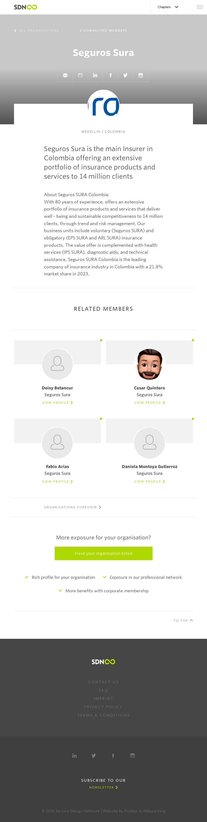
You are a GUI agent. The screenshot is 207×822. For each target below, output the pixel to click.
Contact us (103, 682)
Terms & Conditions (103, 715)
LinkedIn (95, 75)
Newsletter (101, 787)
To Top (181, 621)
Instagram (140, 75)
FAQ (103, 690)
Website (80, 75)
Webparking (154, 811)
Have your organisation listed (103, 553)
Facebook (110, 75)
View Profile (55, 403)
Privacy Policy (103, 707)
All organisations (38, 30)
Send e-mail (65, 75)
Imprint (103, 698)
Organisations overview (70, 507)
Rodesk (131, 811)
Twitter (125, 75)
